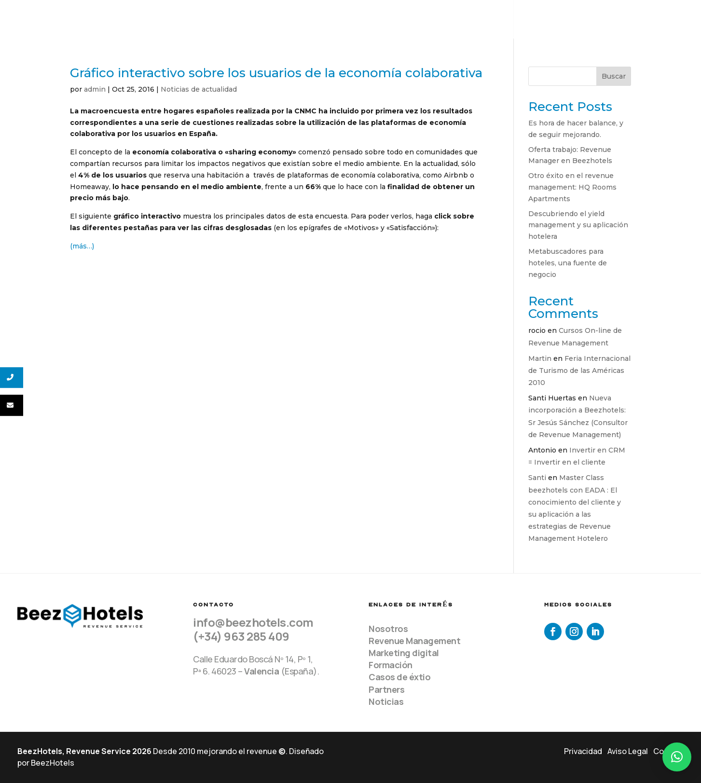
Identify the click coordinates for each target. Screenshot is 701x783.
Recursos (603, 19)
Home (396, 19)
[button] (676, 756)
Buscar (614, 76)
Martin (539, 358)
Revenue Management (414, 640)
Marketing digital (404, 653)
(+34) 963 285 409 (241, 636)
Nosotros (388, 628)
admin (95, 89)
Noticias (386, 701)
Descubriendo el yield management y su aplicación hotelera (578, 225)
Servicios (480, 19)
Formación (390, 665)
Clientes (541, 19)
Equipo (433, 19)
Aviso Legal (627, 751)
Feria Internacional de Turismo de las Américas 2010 (579, 370)
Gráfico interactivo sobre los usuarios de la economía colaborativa (276, 73)
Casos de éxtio (399, 677)
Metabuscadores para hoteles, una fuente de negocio (567, 263)
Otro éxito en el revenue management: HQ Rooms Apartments (572, 187)
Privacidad (583, 751)
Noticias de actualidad (199, 89)
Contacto (666, 19)
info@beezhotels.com (253, 622)
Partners (386, 689)
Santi (537, 477)
